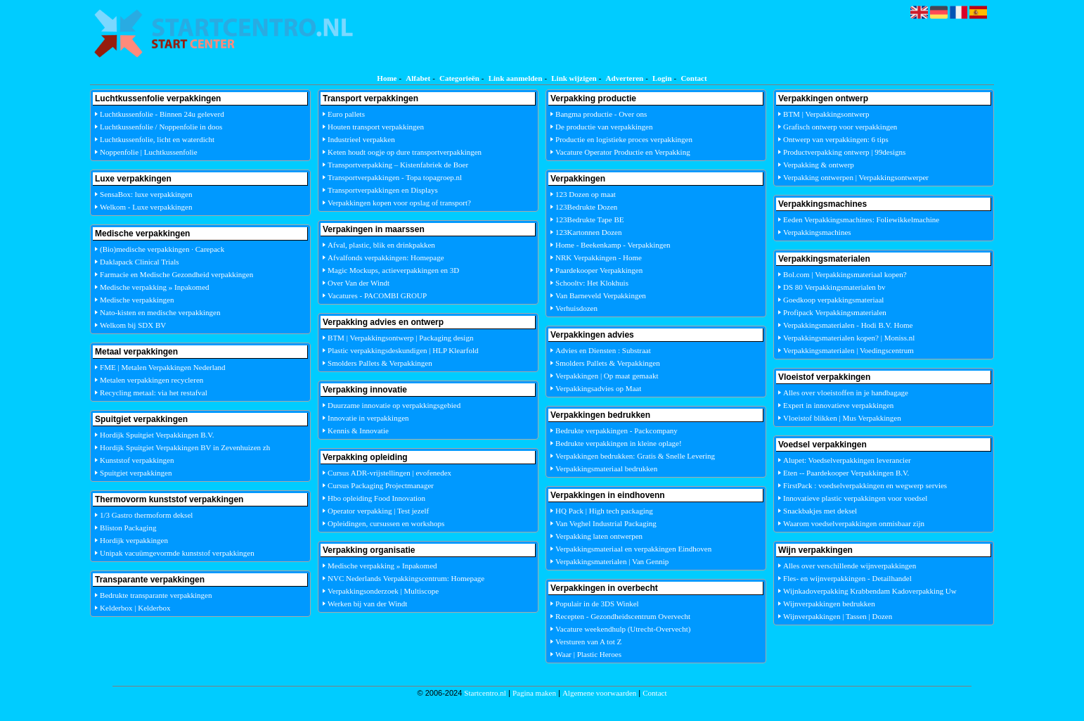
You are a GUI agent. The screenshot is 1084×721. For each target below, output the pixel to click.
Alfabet (418, 78)
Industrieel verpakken (361, 139)
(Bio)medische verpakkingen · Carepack (162, 249)
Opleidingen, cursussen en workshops (386, 523)
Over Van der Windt (358, 283)
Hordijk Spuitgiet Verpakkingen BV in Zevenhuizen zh (185, 447)
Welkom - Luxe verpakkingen (146, 207)
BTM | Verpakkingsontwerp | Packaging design (400, 337)
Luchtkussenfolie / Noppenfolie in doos (161, 126)
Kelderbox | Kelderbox (135, 608)
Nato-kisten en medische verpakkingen (160, 312)
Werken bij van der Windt (367, 603)
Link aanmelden (516, 78)
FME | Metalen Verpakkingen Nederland (163, 367)
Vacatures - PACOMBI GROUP (377, 295)
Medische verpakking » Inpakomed (154, 287)
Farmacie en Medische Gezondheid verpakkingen (176, 274)
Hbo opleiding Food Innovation (376, 498)
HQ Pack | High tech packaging (604, 510)
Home (386, 78)
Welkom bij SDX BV (133, 325)
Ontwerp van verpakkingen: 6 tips (836, 139)
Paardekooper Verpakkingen (599, 270)
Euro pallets (346, 114)
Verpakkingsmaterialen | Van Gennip (612, 561)
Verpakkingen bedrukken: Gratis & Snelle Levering (635, 456)
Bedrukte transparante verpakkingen (156, 595)
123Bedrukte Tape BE (589, 219)
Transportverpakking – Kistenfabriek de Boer (398, 164)
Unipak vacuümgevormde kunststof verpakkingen (177, 553)
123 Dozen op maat (585, 194)
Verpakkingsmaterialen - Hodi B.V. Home (847, 325)
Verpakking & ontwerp (818, 164)
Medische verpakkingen (137, 299)
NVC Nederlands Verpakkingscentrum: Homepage (406, 578)
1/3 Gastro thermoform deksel (146, 515)
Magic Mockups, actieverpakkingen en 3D (393, 270)
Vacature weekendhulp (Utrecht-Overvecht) (622, 629)
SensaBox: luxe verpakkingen (146, 194)
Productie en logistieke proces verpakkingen (623, 139)
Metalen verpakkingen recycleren (151, 380)
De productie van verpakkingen (603, 126)
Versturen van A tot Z (588, 641)
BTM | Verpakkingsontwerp (826, 114)
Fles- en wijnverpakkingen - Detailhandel (847, 578)
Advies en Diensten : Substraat (603, 350)
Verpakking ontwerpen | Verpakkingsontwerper (856, 177)
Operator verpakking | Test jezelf (378, 510)
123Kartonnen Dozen (588, 232)
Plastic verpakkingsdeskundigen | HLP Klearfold (403, 350)
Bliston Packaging (128, 527)
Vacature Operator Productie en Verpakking (622, 152)
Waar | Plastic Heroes (588, 654)
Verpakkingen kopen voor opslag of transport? (399, 202)
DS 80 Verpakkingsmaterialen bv (834, 287)
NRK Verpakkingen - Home (598, 257)
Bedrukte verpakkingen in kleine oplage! (618, 443)
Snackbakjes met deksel (820, 510)
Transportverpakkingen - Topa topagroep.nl (395, 177)
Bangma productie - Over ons (601, 114)
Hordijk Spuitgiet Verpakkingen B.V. (157, 434)
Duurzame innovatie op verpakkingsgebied (394, 405)
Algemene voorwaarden (599, 693)
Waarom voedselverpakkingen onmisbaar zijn (853, 523)
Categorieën (459, 78)
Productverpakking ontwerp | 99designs (844, 152)
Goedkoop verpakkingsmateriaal (833, 299)
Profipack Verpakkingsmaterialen (834, 312)
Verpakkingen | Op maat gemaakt (606, 375)
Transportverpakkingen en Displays (383, 190)
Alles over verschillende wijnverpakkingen (849, 565)
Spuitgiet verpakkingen (136, 472)
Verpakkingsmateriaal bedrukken (606, 468)
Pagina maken (534, 693)
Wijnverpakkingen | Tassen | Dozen (837, 616)
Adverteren (625, 78)
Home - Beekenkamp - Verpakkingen (613, 245)
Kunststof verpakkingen (137, 460)
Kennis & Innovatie (358, 430)
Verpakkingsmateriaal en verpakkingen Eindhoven (633, 548)
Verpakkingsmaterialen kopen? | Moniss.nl (849, 337)
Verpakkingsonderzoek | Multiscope (383, 591)
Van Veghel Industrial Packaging (606, 523)
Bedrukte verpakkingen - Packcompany (616, 430)
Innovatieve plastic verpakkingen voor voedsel (855, 498)
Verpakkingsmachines (817, 232)
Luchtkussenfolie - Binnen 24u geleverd (162, 114)
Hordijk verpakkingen (134, 540)
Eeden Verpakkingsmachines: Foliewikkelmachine (861, 219)
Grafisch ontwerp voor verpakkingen (840, 126)
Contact (693, 78)
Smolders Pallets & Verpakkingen (380, 363)
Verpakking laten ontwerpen (599, 536)
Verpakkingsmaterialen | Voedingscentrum (848, 350)
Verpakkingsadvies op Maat (598, 388)
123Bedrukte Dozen (586, 207)
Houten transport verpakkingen (376, 126)
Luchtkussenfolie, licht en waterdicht (157, 139)
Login (662, 78)
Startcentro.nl (485, 693)
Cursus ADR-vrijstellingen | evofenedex (389, 472)
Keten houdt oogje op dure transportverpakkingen (405, 152)
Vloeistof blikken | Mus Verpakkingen (842, 418)
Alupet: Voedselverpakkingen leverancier (847, 460)
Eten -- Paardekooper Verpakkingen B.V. (846, 472)
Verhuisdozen (576, 308)
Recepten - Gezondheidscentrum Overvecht (622, 616)
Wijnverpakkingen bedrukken (829, 603)
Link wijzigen (573, 78)
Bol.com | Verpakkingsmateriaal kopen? (845, 274)
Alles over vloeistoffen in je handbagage (845, 392)
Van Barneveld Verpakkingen (600, 295)
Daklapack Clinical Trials (139, 261)
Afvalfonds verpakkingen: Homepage (386, 257)
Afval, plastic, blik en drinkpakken (381, 245)
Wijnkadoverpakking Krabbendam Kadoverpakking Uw (870, 591)
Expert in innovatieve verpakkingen (838, 405)
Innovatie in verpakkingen (368, 418)
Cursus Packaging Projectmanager (381, 485)
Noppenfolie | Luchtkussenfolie (148, 152)
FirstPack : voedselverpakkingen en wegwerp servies (865, 485)
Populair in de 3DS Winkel (597, 603)
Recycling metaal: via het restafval (153, 392)
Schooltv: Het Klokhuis (591, 283)
